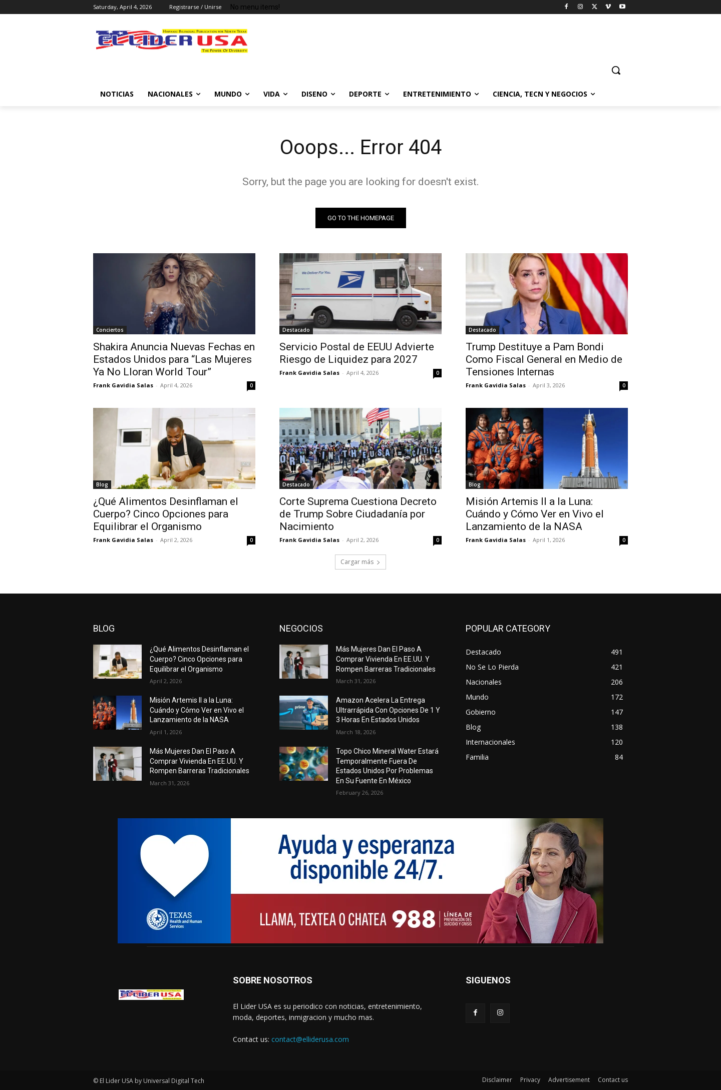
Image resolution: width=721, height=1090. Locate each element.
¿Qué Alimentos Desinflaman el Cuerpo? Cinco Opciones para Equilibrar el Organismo (165, 513)
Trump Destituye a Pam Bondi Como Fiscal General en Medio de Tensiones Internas (544, 359)
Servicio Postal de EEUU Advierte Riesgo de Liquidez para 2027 (356, 353)
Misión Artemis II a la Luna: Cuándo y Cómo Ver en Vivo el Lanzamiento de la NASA (535, 513)
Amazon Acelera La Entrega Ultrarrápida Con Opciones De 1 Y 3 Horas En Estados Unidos (388, 710)
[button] (616, 70)
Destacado (296, 329)
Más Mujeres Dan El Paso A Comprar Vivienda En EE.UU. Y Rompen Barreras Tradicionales (199, 761)
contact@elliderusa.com (310, 1039)
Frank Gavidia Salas (123, 385)
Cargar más (360, 562)
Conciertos (110, 329)
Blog (102, 484)
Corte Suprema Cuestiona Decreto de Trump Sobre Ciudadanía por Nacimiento (358, 513)
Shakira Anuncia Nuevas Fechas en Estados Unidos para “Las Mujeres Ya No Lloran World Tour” (174, 359)
